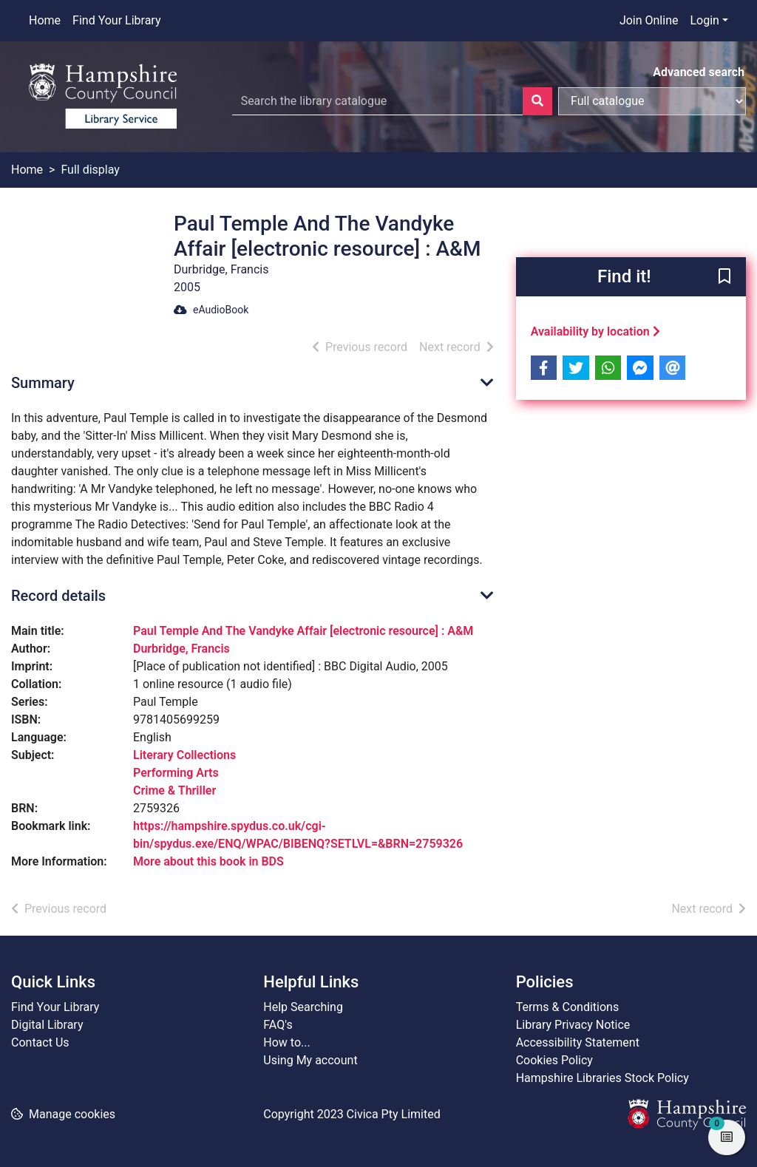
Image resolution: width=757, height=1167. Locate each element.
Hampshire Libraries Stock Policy (602, 1078)
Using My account (310, 1060)
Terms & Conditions (567, 1007)
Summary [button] (43, 383)
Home (45, 20)
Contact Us (40, 1042)
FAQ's (277, 1025)
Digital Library (47, 1025)
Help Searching (303, 1007)
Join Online (649, 20)
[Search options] (652, 101)
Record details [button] (58, 596)
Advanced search (698, 72)
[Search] (537, 101)
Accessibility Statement (577, 1042)
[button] (724, 278)
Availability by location (595, 331)
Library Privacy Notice (573, 1025)
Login (704, 20)
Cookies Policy (554, 1060)
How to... (286, 1042)
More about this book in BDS (208, 861)
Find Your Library (116, 20)
